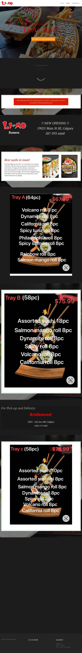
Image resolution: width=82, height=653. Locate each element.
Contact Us (75, 3)
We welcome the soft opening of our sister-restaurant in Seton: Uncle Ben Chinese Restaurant (41, 101)
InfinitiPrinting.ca (11, 639)
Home (62, 3)
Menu (68, 3)
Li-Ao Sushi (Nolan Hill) (41, 65)
